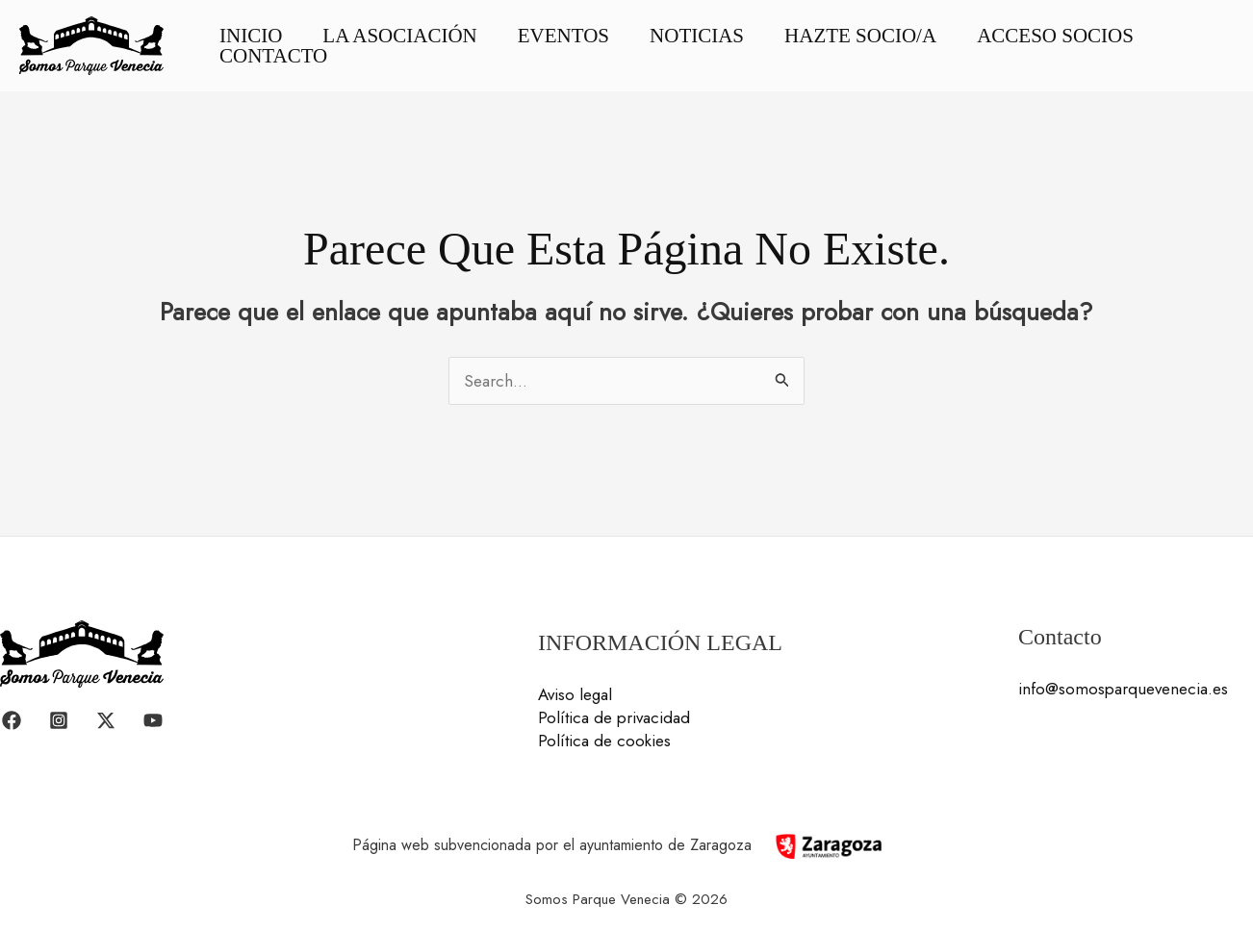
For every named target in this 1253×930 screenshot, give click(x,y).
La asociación (399, 36)
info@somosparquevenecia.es (1123, 688)
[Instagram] (58, 720)
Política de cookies (604, 740)
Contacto (273, 56)
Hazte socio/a (860, 36)
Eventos (563, 36)
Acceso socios (1055, 36)
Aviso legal (575, 694)
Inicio (250, 36)
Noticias (697, 36)
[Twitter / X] (105, 720)
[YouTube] (153, 720)
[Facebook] (11, 720)
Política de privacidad (614, 717)
